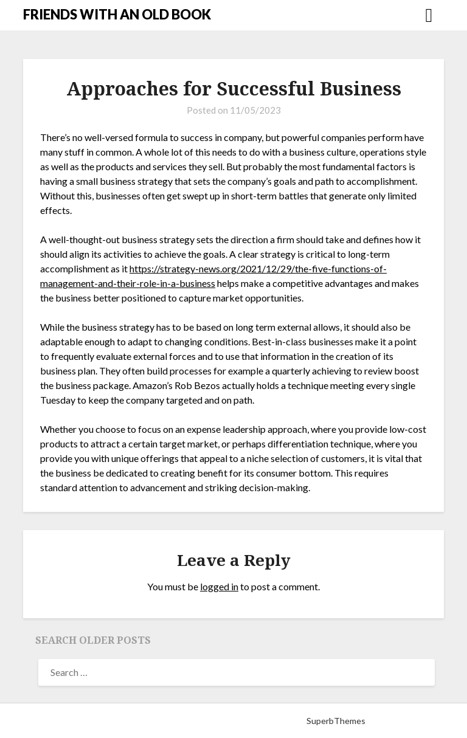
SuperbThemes (335, 721)
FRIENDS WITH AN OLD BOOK (117, 14)
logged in (219, 586)
